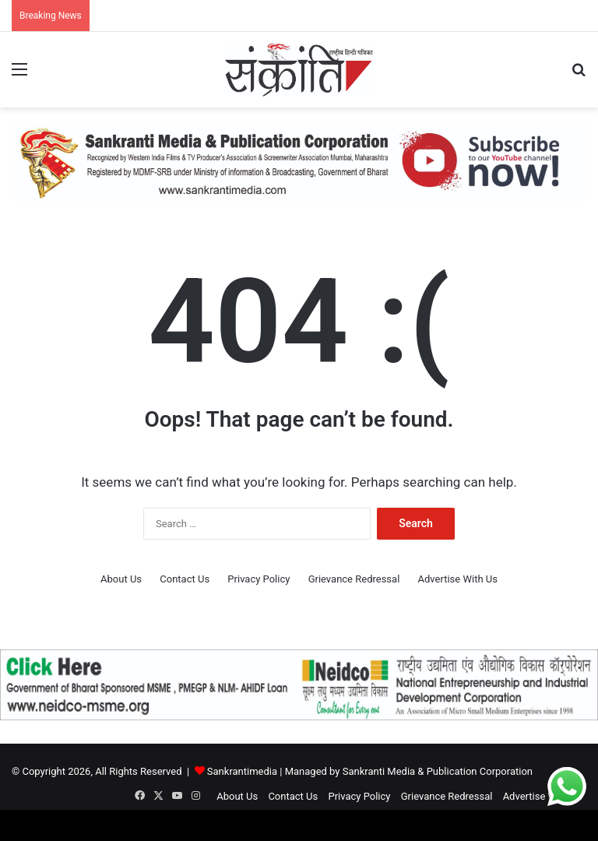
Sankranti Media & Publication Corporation (438, 771)
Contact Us (184, 579)
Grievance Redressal (354, 579)
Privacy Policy (258, 579)
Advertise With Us (458, 579)
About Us (121, 579)
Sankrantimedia (242, 771)
